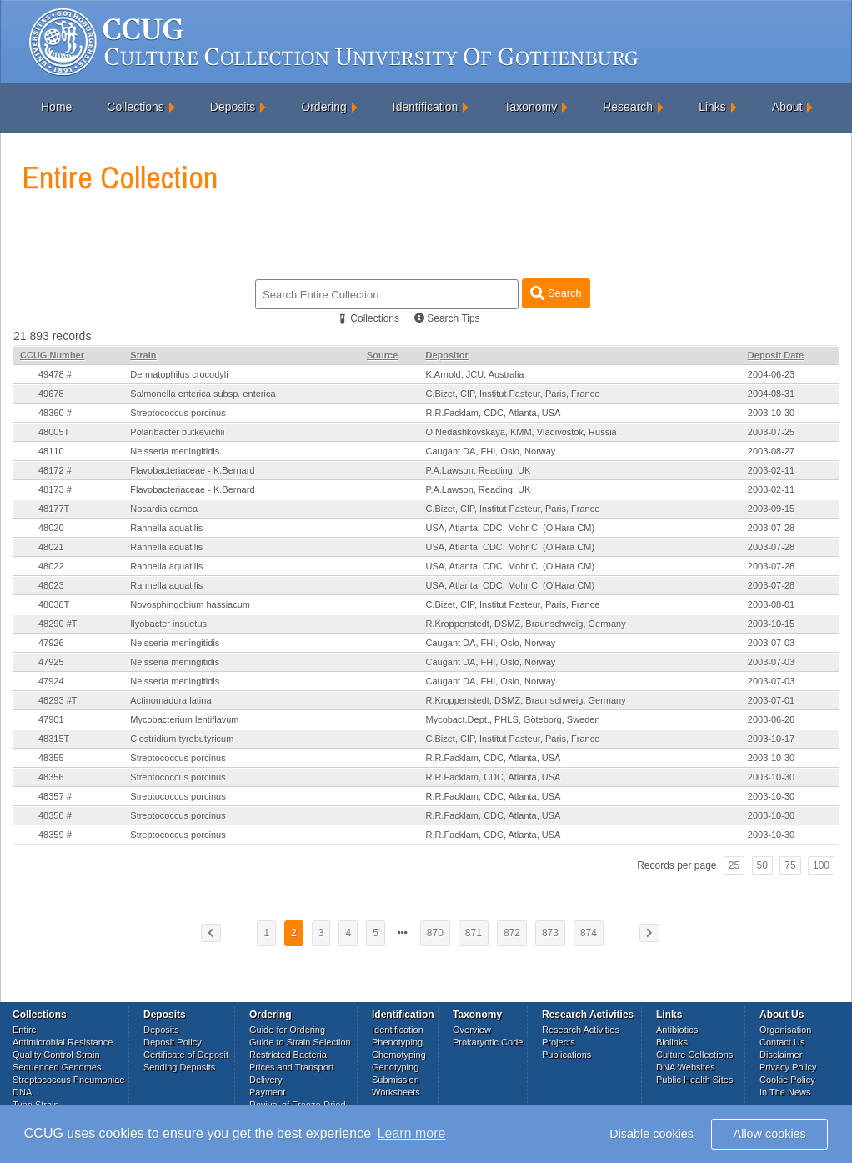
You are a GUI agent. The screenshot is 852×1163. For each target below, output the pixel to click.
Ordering (323, 106)
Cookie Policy (787, 1080)
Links (712, 106)
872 (512, 933)
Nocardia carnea (164, 509)
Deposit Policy (172, 1042)
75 (789, 865)
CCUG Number (52, 355)
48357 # (55, 796)
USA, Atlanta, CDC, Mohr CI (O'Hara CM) (509, 528)
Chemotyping (399, 1055)
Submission (395, 1080)
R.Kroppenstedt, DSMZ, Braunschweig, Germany (525, 624)
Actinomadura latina (170, 700)
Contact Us (781, 1042)
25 (734, 865)
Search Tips (447, 318)
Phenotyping (397, 1042)
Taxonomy (530, 106)
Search (555, 293)
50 (762, 865)
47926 (51, 643)
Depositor (446, 355)
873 (550, 933)
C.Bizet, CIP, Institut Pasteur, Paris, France (512, 394)
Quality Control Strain (56, 1055)
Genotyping (395, 1067)
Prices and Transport (291, 1067)
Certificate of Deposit (185, 1055)
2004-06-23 (771, 374)
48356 (51, 777)
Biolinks (672, 1042)
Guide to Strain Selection (300, 1042)
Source (382, 355)
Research (628, 106)
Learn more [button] (412, 1133)
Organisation (785, 1030)
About (787, 106)
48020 (51, 528)
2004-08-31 (771, 394)
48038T (53, 604)
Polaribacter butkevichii (177, 432)
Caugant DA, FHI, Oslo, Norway (490, 451)
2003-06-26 (771, 719)
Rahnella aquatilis (166, 528)
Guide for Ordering (287, 1030)
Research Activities (580, 1030)
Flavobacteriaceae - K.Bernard (192, 470)
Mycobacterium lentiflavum (184, 719)
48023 (51, 585)
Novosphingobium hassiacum (190, 604)
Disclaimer (780, 1055)
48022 (51, 566)
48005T (53, 432)
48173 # (55, 489)
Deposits (232, 106)
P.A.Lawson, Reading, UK (477, 470)
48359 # (55, 835)
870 (435, 933)
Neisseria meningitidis (174, 451)
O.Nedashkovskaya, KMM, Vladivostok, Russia (520, 432)
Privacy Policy (787, 1067)
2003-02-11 (771, 470)
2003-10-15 (771, 624)
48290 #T (57, 624)
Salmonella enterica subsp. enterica (202, 394)
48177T (53, 509)
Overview (472, 1030)
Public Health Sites (694, 1080)
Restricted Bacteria (288, 1055)
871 (473, 933)
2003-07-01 (771, 700)
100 (821, 865)
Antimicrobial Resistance (63, 1042)
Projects (558, 1042)
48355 (51, 758)
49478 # (55, 374)
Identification (426, 106)
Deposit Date (776, 355)
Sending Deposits (179, 1067)
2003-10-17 (771, 739)
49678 (51, 394)
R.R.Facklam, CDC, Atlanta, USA (492, 413)
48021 (51, 547)
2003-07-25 (771, 432)
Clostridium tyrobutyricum (181, 739)
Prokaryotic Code (488, 1042)
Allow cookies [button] (770, 1133)
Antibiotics (677, 1030)
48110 (51, 451)
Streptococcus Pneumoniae (69, 1080)
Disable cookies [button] (651, 1133)
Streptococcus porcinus (177, 413)
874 (588, 933)
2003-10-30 (771, 413)
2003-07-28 (771, 528)
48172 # (55, 470)
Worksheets (396, 1092)
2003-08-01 (771, 604)
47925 (51, 662)
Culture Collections (694, 1055)
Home (56, 106)
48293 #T (57, 700)
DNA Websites (685, 1067)
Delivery (266, 1080)
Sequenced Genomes (57, 1067)
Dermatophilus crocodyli (179, 374)
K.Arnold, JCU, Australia (474, 374)
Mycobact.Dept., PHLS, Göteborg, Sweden (512, 719)
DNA (22, 1092)
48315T (53, 739)
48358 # (55, 815)
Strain (143, 355)
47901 (51, 719)
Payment (267, 1092)
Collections (135, 106)
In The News (785, 1092)
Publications (566, 1055)
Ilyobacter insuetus (168, 624)
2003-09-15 (771, 509)
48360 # (55, 413)
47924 (51, 681)
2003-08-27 (771, 451)
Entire (25, 1030)
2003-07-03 (771, 643)
